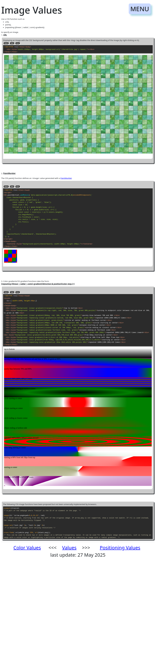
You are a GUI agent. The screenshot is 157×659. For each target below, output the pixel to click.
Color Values (27, 547)
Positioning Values (120, 547)
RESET (6, 43)
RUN (12, 43)
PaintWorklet (66, 178)
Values (69, 547)
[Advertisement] (62, 597)
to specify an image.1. (78, 315)
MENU (139, 8)
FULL (17, 43)
